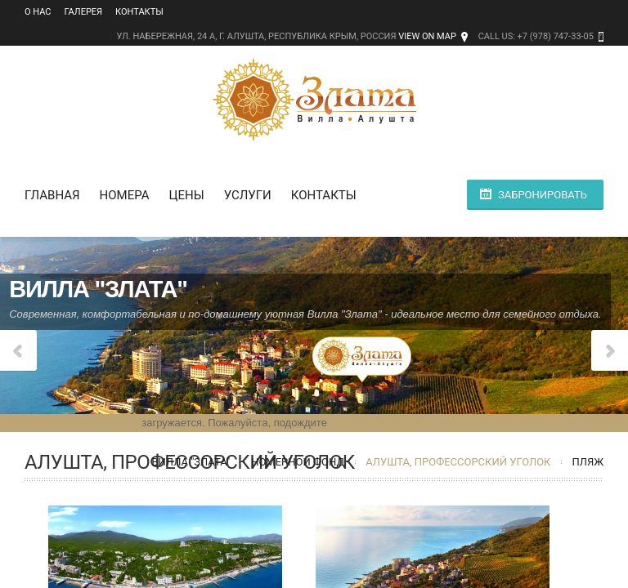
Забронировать (542, 195)
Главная (52, 195)
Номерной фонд (297, 462)
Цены (186, 195)
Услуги (247, 195)
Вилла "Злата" (190, 462)
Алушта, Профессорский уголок (458, 462)
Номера (125, 195)
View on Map (427, 36)
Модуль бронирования (80, 422)
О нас (38, 12)
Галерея (84, 12)
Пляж (587, 462)
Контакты (139, 12)
